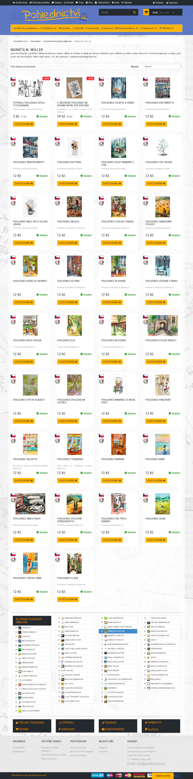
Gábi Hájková (24, 706)
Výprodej (78, 28)
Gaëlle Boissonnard (27, 710)
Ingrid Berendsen (155, 653)
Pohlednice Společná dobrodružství (69, 520)
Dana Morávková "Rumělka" (30, 684)
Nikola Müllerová (112, 661)
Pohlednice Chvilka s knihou (117, 221)
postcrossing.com (49, 758)
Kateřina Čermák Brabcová (159, 688)
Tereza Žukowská (155, 618)
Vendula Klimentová (156, 635)
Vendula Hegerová (155, 631)
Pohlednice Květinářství (159, 102)
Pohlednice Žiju (66, 340)
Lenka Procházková (70, 688)
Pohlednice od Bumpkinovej (117, 679)
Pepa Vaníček (110, 670)
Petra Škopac (110, 675)
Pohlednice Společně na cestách (71, 401)
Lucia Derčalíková (69, 692)
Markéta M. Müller (113, 631)
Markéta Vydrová (112, 640)
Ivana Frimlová (68, 631)
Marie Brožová (111, 622)
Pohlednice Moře (155, 459)
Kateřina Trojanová (70, 666)
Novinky (64, 28)
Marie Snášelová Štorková (116, 627)
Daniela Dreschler (155, 670)
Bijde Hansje (24, 671)
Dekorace (107, 28)
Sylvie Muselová (111, 696)
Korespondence (126, 28)
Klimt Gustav (65, 670)
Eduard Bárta (24, 697)
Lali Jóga (65, 683)
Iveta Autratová (68, 635)
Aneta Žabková (25, 649)
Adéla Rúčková (25, 641)
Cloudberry (23, 680)
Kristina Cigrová (69, 675)
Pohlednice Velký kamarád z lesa (117, 163)
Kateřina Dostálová (70, 661)
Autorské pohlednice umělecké (57, 41)
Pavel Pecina (110, 666)
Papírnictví (148, 28)
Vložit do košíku (24, 124)
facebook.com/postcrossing (53, 755)
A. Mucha (22, 636)
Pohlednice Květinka (69, 162)
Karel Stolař (67, 653)
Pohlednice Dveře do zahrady (30, 281)
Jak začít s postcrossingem (81, 751)
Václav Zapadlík (154, 627)
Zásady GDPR (18, 747)
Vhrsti (150, 640)
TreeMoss (22, 627)
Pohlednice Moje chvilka (27, 340)
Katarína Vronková (70, 657)
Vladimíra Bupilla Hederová (159, 644)
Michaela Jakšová (112, 648)
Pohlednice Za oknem (113, 281)
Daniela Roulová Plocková (30, 689)
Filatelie (166, 28)
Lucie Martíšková (112, 618)
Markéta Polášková (156, 661)
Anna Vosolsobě (25, 654)
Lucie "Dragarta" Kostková (73, 696)
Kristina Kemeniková (70, 679)
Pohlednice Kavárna (112, 459)
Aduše (150, 657)
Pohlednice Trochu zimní (27, 578)
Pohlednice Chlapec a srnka (117, 102)
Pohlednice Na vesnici (113, 340)
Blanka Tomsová (26, 676)
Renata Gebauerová (113, 683)
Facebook (103, 751)
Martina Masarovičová (114, 644)
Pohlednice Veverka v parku (161, 281)
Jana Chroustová (69, 640)
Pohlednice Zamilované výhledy (158, 223)
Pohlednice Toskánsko (70, 459)
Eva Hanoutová (25, 702)
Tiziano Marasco (26, 632)
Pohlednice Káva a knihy (27, 518)
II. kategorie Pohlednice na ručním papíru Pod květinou (73, 104)
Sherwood (109, 688)
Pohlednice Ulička (67, 578)
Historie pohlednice (78, 755)
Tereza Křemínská (112, 701)
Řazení (134, 66)
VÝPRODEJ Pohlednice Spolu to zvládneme (29, 104)
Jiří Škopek (66, 644)
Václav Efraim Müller (157, 622)
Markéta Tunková (112, 635)
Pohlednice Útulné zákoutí (160, 340)
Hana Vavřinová (68, 622)
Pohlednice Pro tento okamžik (113, 520)
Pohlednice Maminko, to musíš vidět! (118, 401)
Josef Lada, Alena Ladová (72, 648)
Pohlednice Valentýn (25, 459)
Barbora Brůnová (26, 667)
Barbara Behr (24, 662)
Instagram (103, 747)
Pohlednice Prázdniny (158, 399)
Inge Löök (65, 627)
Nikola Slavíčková (155, 666)
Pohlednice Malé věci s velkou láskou (30, 223)
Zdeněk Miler (153, 648)
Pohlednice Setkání (68, 281)
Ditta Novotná (25, 693)
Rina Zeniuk (152, 679)
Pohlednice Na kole (68, 221)
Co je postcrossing (78, 747)
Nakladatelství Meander (158, 683)
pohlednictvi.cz (20, 41)
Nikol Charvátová (112, 657)
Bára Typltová (25, 658)
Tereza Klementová (156, 675)
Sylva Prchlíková (112, 692)
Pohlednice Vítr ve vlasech (28, 399)
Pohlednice (48, 28)
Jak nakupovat (19, 751)
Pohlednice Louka (155, 518)
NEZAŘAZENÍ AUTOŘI (112, 653)
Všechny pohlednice (26, 28)
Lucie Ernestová (68, 701)
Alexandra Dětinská (27, 645)
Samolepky (92, 28)
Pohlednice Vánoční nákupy (28, 162)
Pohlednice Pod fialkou (158, 162)
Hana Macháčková (69, 618)
